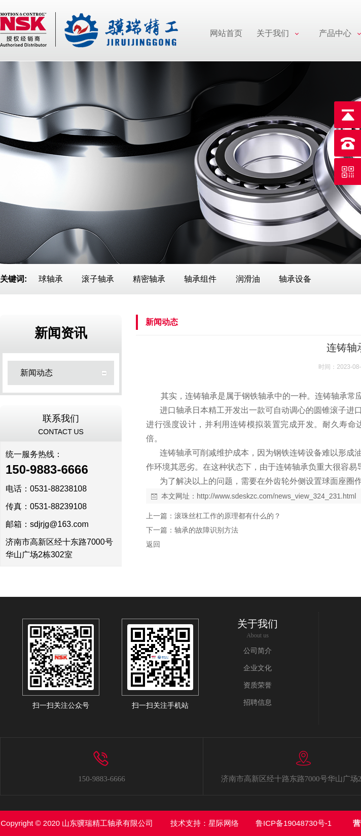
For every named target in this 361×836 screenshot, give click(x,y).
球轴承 (51, 279)
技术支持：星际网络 (204, 823)
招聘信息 (257, 702)
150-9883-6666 (101, 779)
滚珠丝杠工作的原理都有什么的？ (227, 516)
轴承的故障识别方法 (206, 530)
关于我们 (273, 33)
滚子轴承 (98, 279)
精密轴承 (149, 279)
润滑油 (248, 279)
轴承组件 (200, 279)
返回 (153, 544)
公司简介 (257, 651)
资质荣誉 (257, 685)
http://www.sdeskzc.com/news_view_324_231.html (276, 496)
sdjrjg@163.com (59, 524)
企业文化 (257, 668)
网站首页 (226, 33)
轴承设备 (295, 279)
